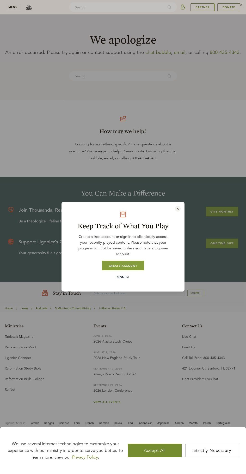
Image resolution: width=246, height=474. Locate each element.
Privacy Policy (85, 457)
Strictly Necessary (212, 450)
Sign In (123, 277)
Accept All (155, 450)
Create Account (123, 265)
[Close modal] (178, 209)
